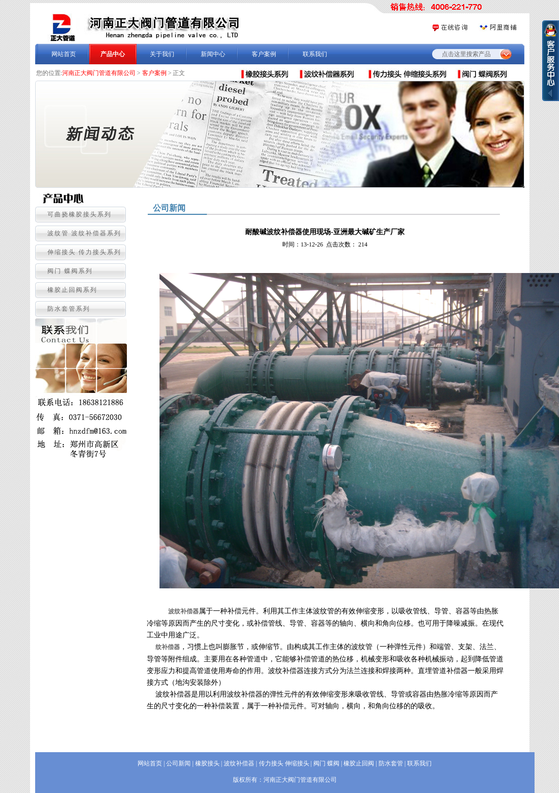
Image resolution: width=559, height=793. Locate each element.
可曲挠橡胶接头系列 (79, 214)
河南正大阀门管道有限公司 (99, 73)
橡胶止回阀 (358, 763)
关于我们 (162, 54)
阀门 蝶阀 (326, 763)
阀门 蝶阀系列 (70, 271)
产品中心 (112, 54)
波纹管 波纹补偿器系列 (84, 233)
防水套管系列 (68, 308)
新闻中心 (213, 54)
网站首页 (63, 54)
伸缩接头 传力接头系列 (84, 252)
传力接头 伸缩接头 (284, 763)
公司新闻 (178, 763)
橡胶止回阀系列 (72, 289)
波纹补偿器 (183, 611)
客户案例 (264, 54)
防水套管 (391, 763)
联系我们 (315, 54)
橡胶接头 (207, 763)
